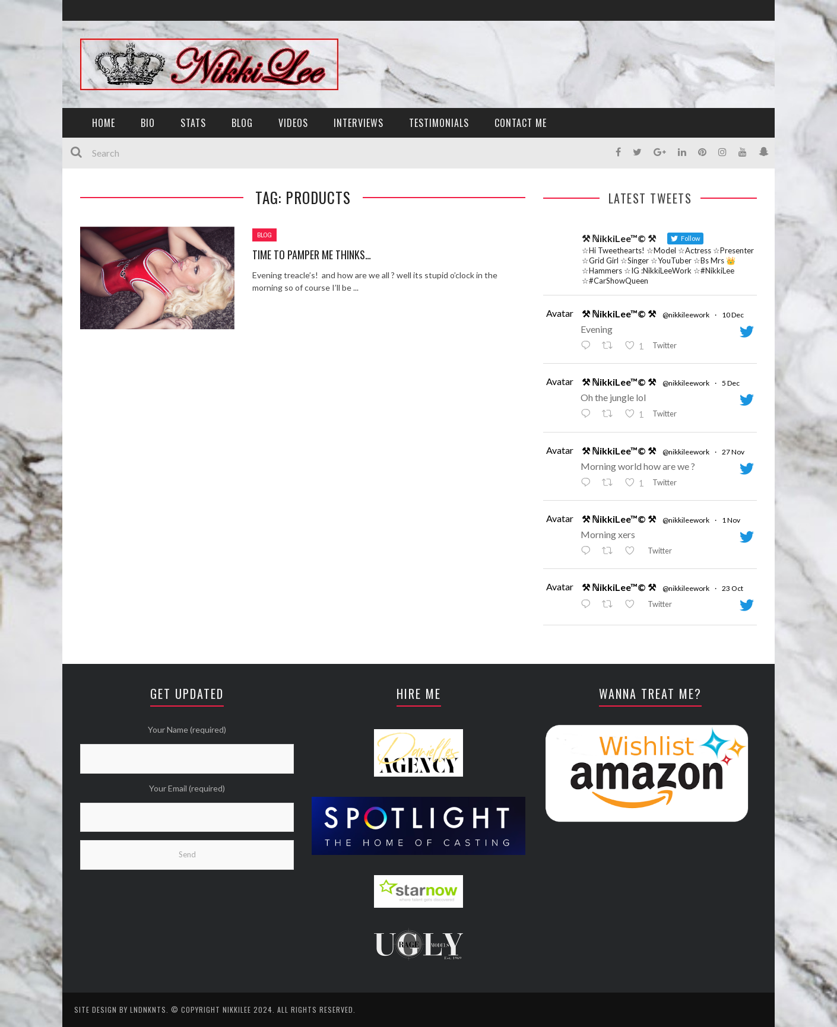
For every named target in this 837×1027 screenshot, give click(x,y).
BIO (148, 123)
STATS (193, 123)
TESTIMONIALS (439, 123)
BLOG (242, 123)
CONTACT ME (520, 123)
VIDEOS (293, 123)
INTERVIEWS (358, 123)
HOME (103, 123)
